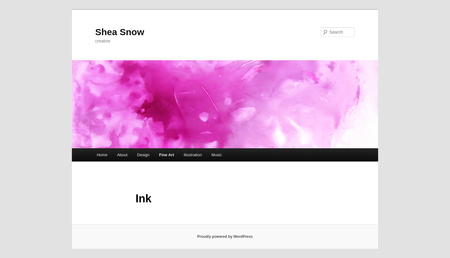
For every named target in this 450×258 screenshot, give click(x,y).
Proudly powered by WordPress (225, 236)
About (122, 155)
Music (217, 155)
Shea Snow (119, 32)
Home (102, 155)
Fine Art (166, 155)
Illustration (193, 155)
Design (143, 155)
